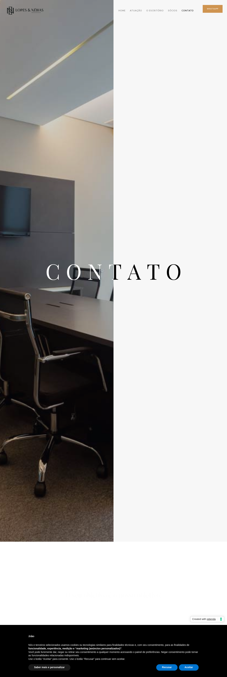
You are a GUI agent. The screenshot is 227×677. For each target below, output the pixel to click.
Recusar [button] (167, 667)
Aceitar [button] (189, 667)
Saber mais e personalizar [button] (49, 667)
